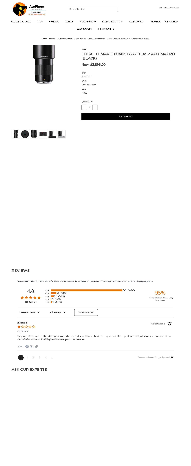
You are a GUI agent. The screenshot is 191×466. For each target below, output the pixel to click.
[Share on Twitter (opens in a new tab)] (32, 347)
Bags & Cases (85, 29)
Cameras (55, 21)
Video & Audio (89, 21)
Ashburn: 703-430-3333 (169, 7)
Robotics (155, 21)
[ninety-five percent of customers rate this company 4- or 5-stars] (160, 295)
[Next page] (52, 357)
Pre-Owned (172, 21)
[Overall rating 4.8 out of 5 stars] (30, 297)
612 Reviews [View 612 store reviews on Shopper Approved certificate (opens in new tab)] (34, 302)
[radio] (95, 290)
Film (41, 21)
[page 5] (46, 357)
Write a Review (86, 312)
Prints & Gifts (106, 29)
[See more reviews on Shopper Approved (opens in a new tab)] (36, 347)
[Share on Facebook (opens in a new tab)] (27, 347)
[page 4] (40, 357)
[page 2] (27, 357)
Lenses (71, 21)
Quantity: (86, 101)
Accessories (137, 21)
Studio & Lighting (113, 21)
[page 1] (21, 357)
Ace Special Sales (22, 21)
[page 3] (33, 357)
